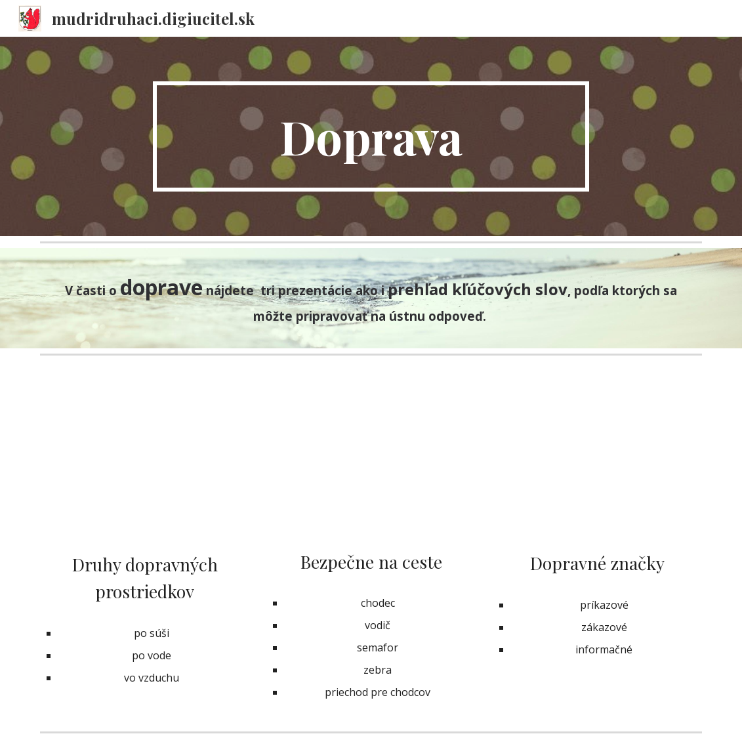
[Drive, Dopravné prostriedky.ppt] (144, 459)
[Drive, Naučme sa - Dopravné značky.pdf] (597, 458)
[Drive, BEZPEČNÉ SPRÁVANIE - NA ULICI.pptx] (371, 457)
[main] (370, 136)
